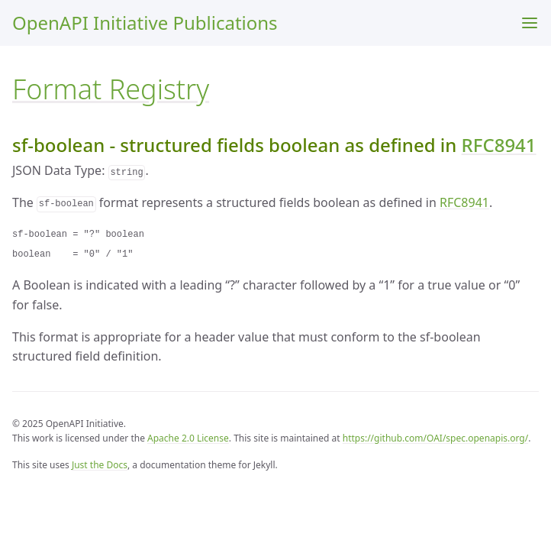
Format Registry (110, 89)
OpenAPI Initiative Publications (145, 22)
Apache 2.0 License (188, 438)
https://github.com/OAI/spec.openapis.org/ (435, 438)
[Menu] (529, 23)
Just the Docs (99, 464)
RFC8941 (499, 144)
